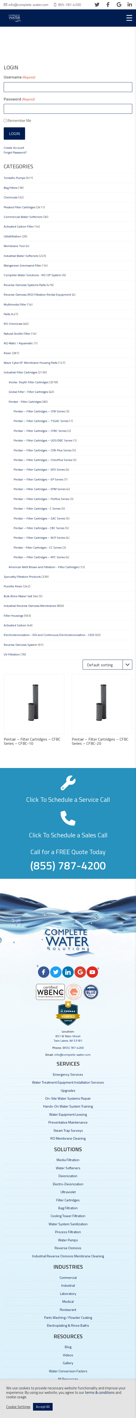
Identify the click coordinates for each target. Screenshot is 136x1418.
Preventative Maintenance (68, 1122)
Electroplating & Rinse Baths (68, 1325)
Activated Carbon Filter (19, 226)
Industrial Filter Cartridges (20, 372)
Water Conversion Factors (68, 1371)
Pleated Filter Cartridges (19, 207)
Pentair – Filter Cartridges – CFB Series (39, 411)
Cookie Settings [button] (18, 1407)
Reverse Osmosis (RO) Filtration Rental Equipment (37, 294)
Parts (7, 314)
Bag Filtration (68, 1207)
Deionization (68, 1175)
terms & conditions (100, 1392)
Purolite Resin (13, 586)
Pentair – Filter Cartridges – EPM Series (40, 489)
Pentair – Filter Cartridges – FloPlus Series (41, 499)
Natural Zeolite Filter (17, 333)
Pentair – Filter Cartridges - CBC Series (39, 528)
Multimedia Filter (15, 304)
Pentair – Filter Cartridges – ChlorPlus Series (43, 460)
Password (19, 99)
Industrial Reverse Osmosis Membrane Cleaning (68, 1256)
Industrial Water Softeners (21, 255)
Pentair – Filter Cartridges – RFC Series (39, 557)
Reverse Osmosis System (20, 644)
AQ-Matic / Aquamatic (18, 343)
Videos (68, 1355)
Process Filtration (68, 1231)
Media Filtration (68, 1159)
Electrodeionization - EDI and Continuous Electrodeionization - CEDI (49, 634)
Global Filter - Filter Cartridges (28, 391)
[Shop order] (107, 665)
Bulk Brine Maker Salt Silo (21, 596)
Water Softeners (68, 1167)
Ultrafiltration (12, 236)
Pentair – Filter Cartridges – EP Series (38, 479)
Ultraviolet (68, 1191)
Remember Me (19, 120)
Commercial (68, 1277)
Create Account (14, 147)
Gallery (68, 1362)
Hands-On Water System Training (68, 1106)
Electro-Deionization (68, 1184)
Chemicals (10, 197)
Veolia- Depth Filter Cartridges (28, 382)
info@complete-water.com (28, 4)
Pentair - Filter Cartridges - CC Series (38, 547)
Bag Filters (10, 187)
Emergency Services (68, 1074)
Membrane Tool (14, 246)
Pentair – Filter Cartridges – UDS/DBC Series (43, 440)
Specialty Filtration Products (22, 576)
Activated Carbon (15, 625)
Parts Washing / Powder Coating (68, 1317)
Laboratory (68, 1293)
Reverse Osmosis (68, 1247)
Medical (68, 1301)
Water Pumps (68, 1240)
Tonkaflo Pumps (14, 177)
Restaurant (68, 1309)
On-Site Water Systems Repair (68, 1098)
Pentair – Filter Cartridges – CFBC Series (40, 430)
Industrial (68, 1285)
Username (19, 77)
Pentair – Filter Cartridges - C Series (37, 508)
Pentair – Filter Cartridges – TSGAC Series (41, 421)
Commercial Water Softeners (23, 216)
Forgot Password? (15, 152)
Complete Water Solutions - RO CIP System (32, 275)
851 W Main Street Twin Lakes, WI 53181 (68, 1038)
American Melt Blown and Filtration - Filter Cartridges (44, 567)
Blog (68, 1346)
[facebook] (107, 4)
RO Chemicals (13, 323)
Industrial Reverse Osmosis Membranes (30, 605)
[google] (118, 4)
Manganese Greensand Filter (22, 265)
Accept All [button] (43, 1406)
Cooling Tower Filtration (68, 1215)
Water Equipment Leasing (68, 1114)
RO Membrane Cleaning (68, 1138)
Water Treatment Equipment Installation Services (68, 1082)
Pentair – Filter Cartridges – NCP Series (39, 537)
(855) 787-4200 (73, 1047)
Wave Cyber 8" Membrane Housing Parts (30, 362)
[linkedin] (129, 4)
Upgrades (68, 1090)
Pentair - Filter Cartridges (25, 401)
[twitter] (97, 4)
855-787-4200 (69, 4)
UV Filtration (12, 654)
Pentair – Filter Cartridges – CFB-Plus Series (42, 450)
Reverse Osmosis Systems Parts (25, 285)
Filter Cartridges (68, 1200)
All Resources (68, 1378)
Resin (7, 353)
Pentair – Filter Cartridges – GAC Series (39, 518)
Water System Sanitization (68, 1223)
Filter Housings (13, 615)
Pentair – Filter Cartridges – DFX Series (39, 469)
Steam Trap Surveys (68, 1130)
